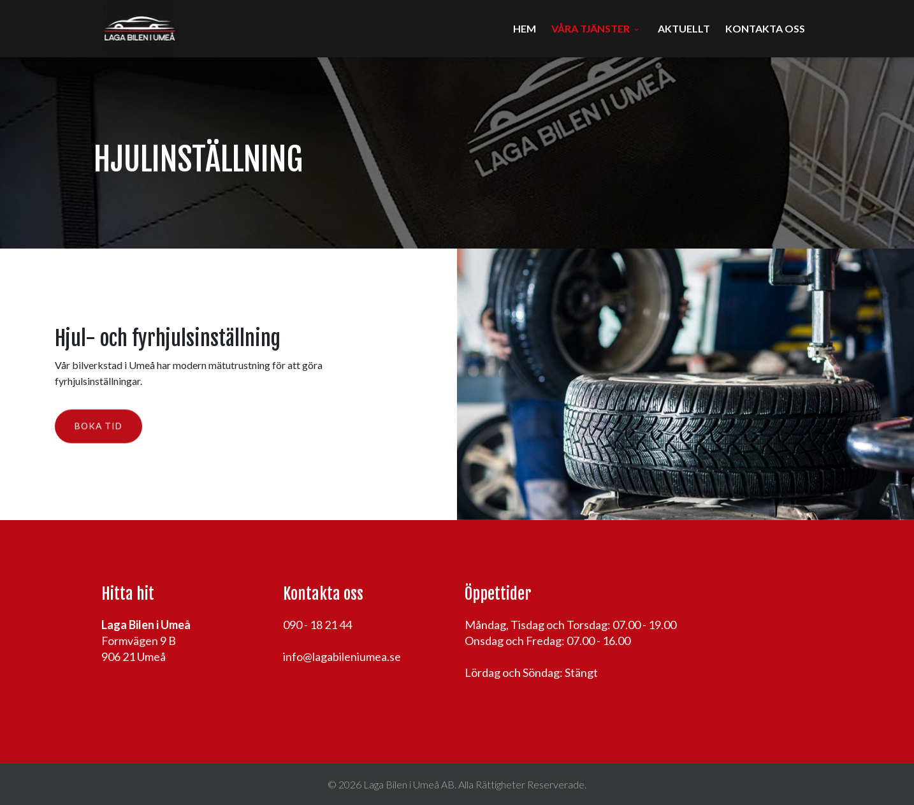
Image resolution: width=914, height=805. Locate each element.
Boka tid (98, 426)
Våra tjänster (590, 28)
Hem (524, 28)
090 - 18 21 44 (317, 625)
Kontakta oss (765, 28)
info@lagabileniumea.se (342, 656)
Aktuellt (684, 28)
